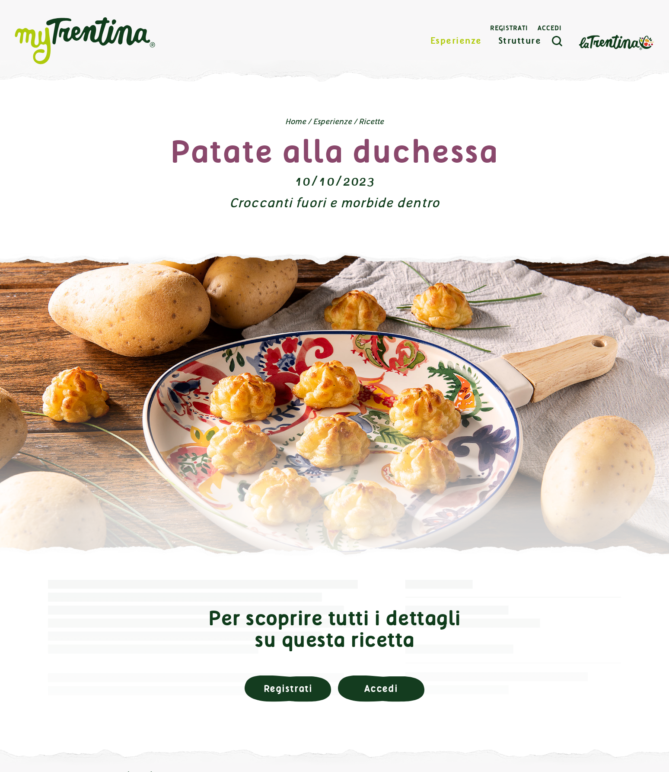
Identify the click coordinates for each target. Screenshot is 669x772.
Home (295, 121)
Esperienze (456, 41)
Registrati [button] (288, 688)
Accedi (550, 28)
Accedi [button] (381, 688)
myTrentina (85, 41)
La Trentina (616, 42)
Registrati (509, 28)
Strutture (520, 41)
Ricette (371, 121)
